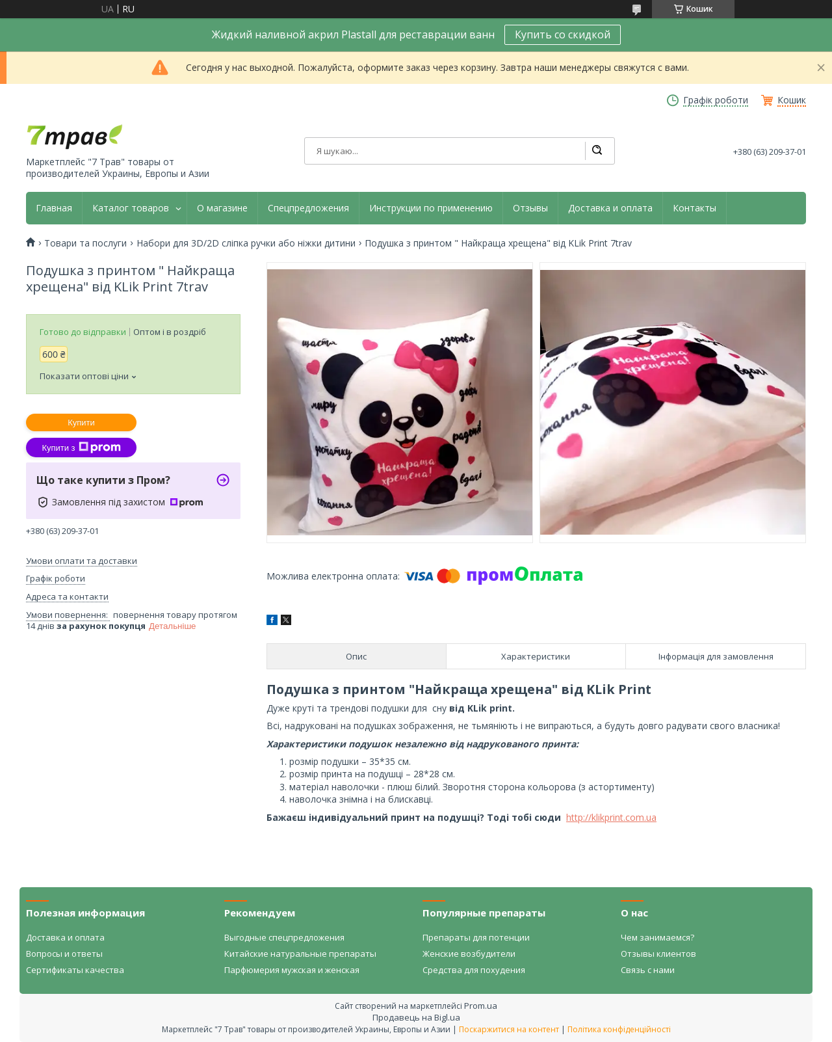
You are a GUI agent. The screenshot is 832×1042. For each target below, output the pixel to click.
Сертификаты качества (75, 970)
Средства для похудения (473, 970)
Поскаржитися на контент (509, 1029)
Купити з (81, 447)
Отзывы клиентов (658, 953)
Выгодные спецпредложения (284, 937)
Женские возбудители (468, 953)
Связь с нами (648, 970)
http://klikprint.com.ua (611, 817)
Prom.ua (480, 1005)
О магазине (222, 208)
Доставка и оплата (610, 208)
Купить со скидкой (562, 34)
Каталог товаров (130, 208)
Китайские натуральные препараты (300, 953)
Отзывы (530, 208)
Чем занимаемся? (657, 937)
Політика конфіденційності (619, 1029)
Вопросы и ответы (64, 953)
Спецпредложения (308, 208)
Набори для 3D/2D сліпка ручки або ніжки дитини (246, 243)
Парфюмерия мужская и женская (291, 970)
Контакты (694, 208)
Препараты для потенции (476, 937)
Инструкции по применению (431, 208)
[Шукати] (596, 151)
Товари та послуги (85, 243)
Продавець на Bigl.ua (416, 1017)
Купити (81, 422)
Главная (54, 208)
